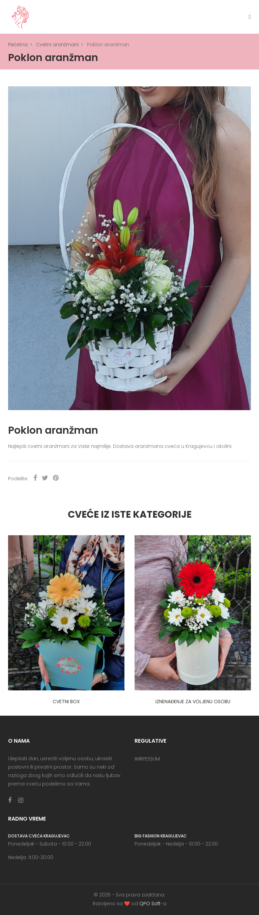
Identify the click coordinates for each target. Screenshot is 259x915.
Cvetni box (66, 701)
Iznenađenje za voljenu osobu (192, 701)
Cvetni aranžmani (57, 44)
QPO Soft (150, 903)
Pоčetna (18, 44)
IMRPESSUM (147, 758)
